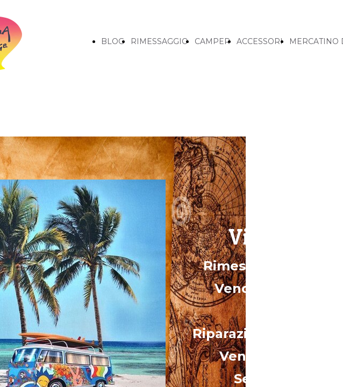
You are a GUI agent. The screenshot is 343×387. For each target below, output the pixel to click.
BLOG (112, 41)
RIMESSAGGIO (159, 41)
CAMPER (212, 41)
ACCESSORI (260, 41)
